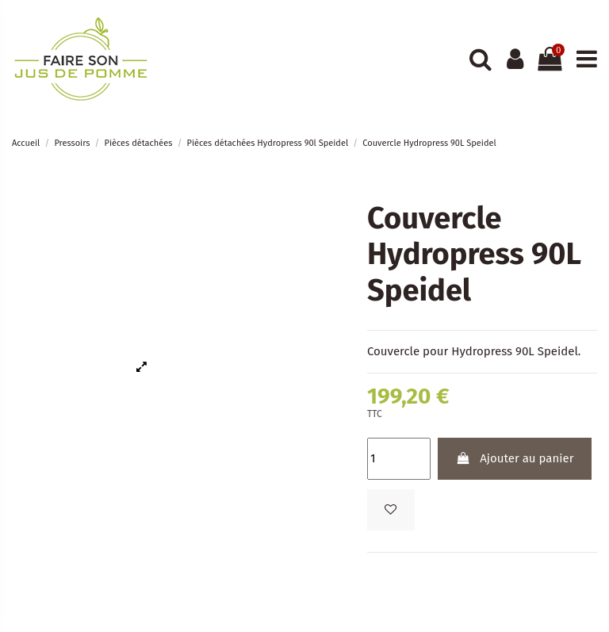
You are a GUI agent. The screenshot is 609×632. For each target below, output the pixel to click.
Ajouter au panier (514, 458)
